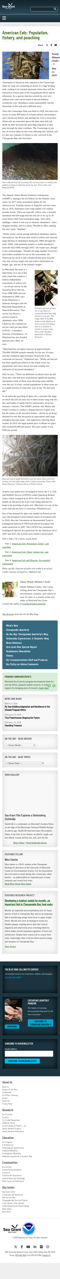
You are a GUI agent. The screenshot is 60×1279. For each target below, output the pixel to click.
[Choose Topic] (24, 763)
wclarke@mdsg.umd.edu (34, 604)
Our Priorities (7, 1114)
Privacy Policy (7, 1103)
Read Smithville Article (36, 843)
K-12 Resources (7, 1145)
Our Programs (7, 1142)
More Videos (18, 843)
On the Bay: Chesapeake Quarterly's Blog (27, 634)
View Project (10, 946)
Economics (6, 1172)
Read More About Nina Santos (18, 884)
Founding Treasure (13, 725)
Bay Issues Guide (8, 1192)
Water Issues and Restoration (13, 1181)
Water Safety (7, 1209)
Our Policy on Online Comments (22, 664)
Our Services (6, 1167)
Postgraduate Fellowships (11, 1153)
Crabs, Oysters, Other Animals (13, 1203)
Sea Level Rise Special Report (21, 647)
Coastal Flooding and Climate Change (15, 1206)
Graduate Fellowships (10, 1150)
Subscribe (6, 1101)
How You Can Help (8, 1197)
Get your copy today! (13, 977)
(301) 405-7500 (20, 1255)
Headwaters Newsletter (18, 651)
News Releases (14, 642)
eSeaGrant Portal (8, 1123)
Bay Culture (6, 1211)
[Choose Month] (20, 745)
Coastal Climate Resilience (11, 1169)
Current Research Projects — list (14, 1126)
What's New (12, 625)
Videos (9, 655)
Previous (49, 685)
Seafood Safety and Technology (13, 1178)
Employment (7, 1092)
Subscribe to (40, 1023)
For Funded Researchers (11, 1120)
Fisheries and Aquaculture (11, 1175)
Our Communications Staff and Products (27, 659)
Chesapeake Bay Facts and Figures (14, 1200)
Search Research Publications (13, 1131)
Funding (5, 1117)
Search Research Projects (11, 1128)
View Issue (12, 1026)
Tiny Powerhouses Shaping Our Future (22, 717)
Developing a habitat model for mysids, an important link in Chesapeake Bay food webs (29, 902)
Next (54, 685)
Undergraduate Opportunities (13, 1148)
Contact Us (46, 1255)
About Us (5, 1087)
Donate (4, 1098)
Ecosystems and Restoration (12, 1194)
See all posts (8, 614)
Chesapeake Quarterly (17, 629)
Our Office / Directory (10, 1095)
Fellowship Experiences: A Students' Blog (27, 638)
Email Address (29, 1052)
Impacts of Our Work (9, 1089)
